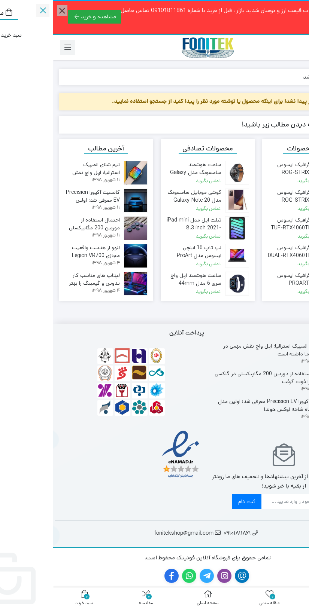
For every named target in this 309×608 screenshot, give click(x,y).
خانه (295, 77)
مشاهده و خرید (42, 17)
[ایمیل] (238, 501)
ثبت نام (193, 501)
